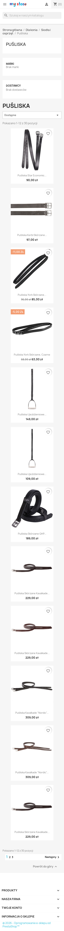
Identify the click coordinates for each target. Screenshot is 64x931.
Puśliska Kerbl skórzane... (32, 235)
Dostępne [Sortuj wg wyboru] (32, 115)
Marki (10, 64)
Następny (52, 857)
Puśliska (16, 44)
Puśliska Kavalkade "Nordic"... (32, 712)
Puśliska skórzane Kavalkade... (32, 593)
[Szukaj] (32, 15)
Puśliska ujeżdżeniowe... (32, 414)
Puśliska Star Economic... (32, 175)
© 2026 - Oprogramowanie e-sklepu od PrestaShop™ (27, 924)
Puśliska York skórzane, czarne (32, 354)
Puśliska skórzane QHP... (32, 533)
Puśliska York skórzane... (32, 294)
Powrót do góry (45, 867)
